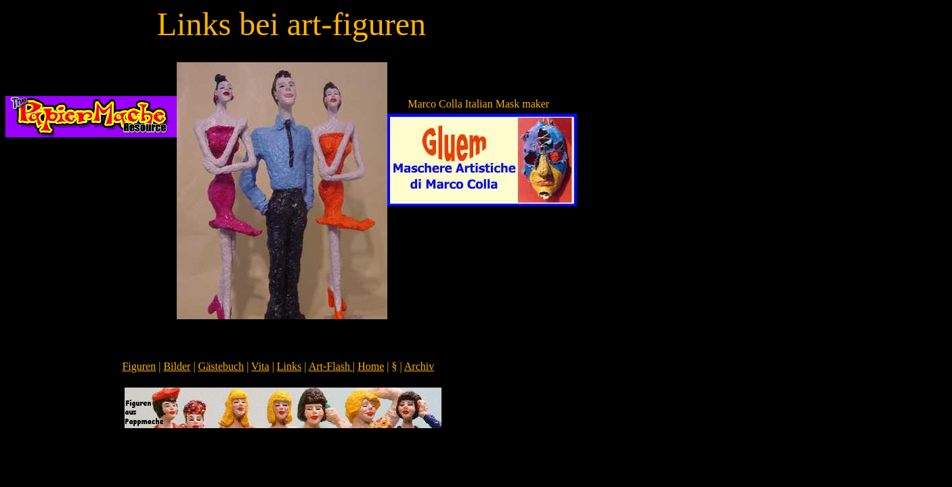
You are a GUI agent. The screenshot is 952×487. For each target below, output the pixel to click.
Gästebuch (221, 366)
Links (289, 366)
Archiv (419, 366)
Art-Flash (331, 366)
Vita (260, 366)
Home (371, 366)
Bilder (176, 366)
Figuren (139, 366)
